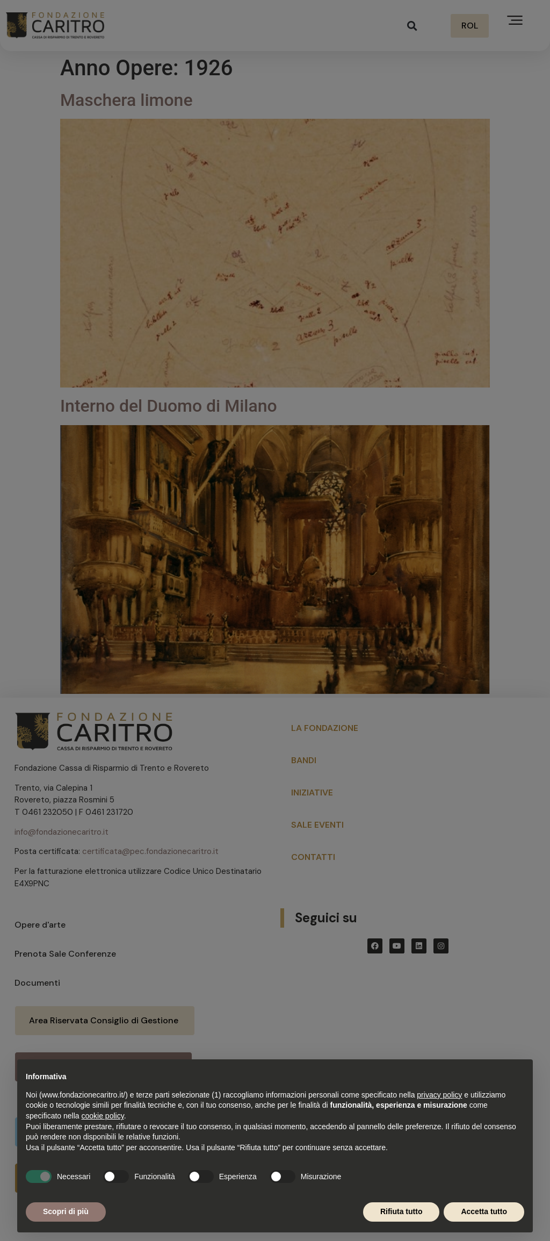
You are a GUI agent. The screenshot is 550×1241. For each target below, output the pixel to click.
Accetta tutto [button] (484, 1211)
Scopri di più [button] (66, 1211)
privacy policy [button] (439, 1095)
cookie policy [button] (103, 1115)
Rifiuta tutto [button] (401, 1211)
